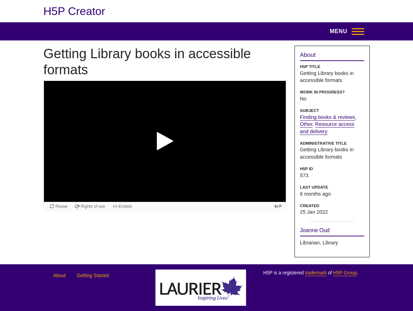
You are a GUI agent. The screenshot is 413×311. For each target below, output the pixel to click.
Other (306, 124)
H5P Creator (74, 11)
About (59, 275)
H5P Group (345, 272)
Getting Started (93, 275)
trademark (316, 272)
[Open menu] (344, 31)
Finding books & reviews (327, 117)
